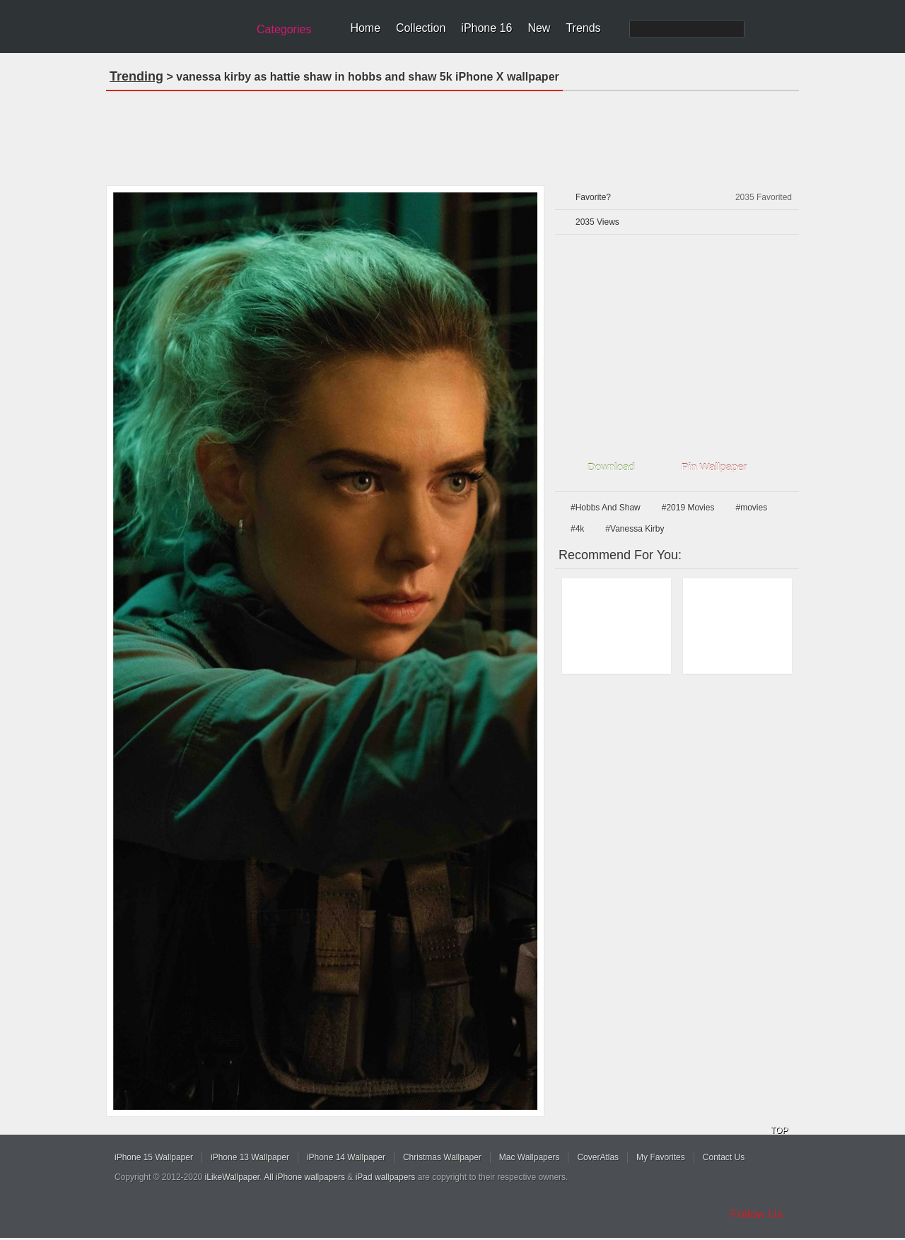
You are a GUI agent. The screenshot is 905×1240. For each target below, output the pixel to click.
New (538, 28)
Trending (136, 76)
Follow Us (756, 1214)
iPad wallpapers (386, 1177)
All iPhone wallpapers (304, 1177)
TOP (779, 1130)
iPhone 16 (486, 28)
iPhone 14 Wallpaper (346, 1157)
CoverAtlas (598, 1157)
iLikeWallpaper (232, 1177)
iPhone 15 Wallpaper (154, 1157)
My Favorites (660, 1157)
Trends (583, 28)
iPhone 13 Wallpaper (250, 1157)
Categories (284, 29)
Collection (420, 28)
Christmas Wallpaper (442, 1157)
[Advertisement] (452, 133)
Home (365, 28)
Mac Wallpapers (529, 1157)
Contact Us (724, 1157)
